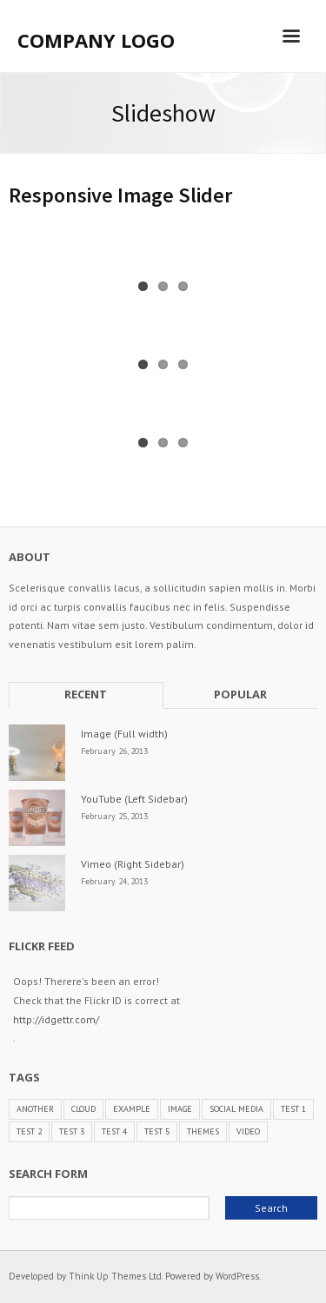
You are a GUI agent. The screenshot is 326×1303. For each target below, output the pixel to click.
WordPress (237, 1276)
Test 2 (29, 1131)
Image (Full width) (124, 733)
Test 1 (293, 1108)
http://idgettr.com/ (56, 1019)
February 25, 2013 (114, 816)
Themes (203, 1131)
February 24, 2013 (114, 881)
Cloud (83, 1108)
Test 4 (114, 1131)
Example (131, 1108)
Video (248, 1131)
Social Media (236, 1108)
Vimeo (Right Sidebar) (132, 863)
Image (180, 1108)
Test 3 (71, 1131)
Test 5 (157, 1131)
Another (35, 1108)
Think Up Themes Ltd (115, 1276)
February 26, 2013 (114, 751)
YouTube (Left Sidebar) (134, 798)
